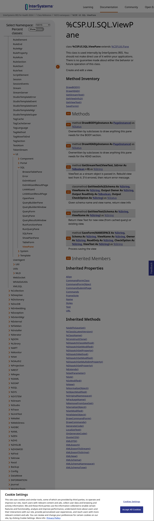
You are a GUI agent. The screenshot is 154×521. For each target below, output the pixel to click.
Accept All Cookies (131, 511)
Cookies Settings (131, 503)
